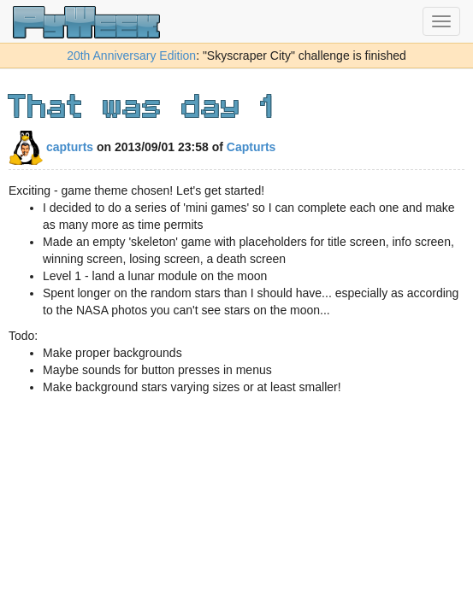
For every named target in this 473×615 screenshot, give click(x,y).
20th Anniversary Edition (131, 55)
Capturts (251, 147)
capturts (51, 147)
